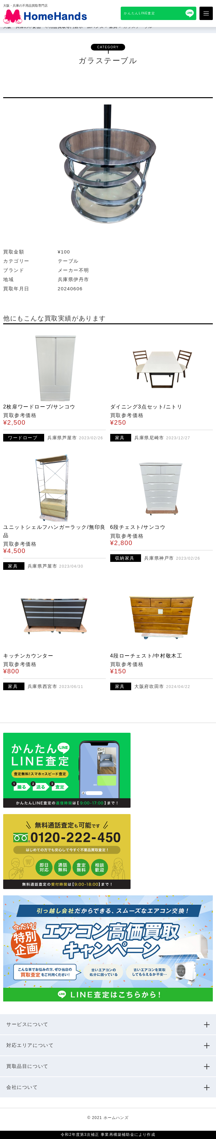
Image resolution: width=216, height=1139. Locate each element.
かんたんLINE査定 (139, 13)
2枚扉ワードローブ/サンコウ (39, 406)
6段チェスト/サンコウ (138, 527)
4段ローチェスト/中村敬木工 (146, 655)
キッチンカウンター (28, 655)
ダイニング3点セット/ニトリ (146, 406)
